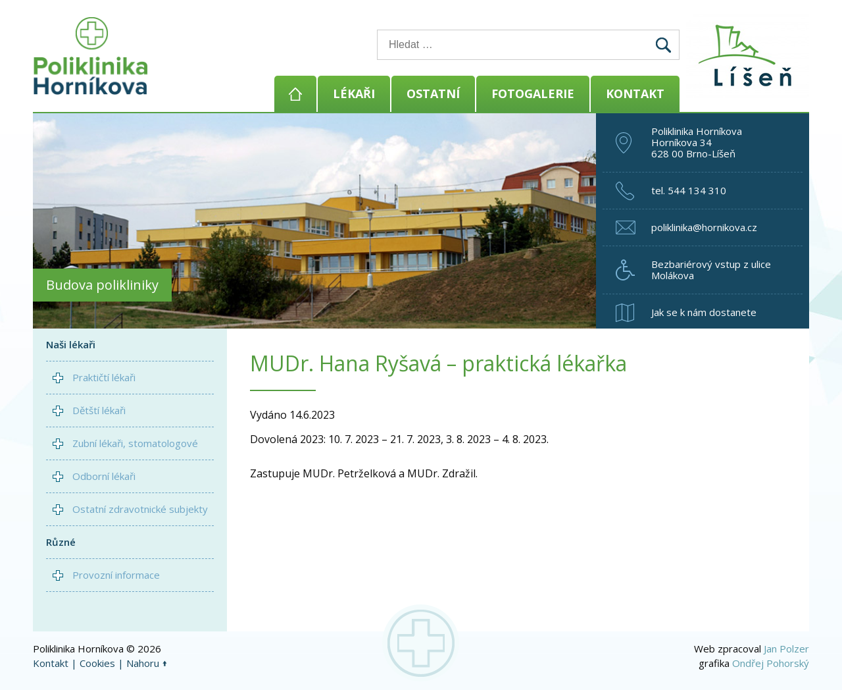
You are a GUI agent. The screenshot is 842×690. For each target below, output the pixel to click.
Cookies (97, 663)
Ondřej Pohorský (770, 663)
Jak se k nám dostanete (703, 312)
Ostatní (433, 93)
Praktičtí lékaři (104, 377)
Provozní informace (116, 574)
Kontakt (635, 93)
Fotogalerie (532, 93)
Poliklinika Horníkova (91, 56)
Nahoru (142, 663)
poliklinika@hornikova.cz (704, 227)
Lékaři (354, 93)
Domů (295, 94)
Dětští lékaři (99, 410)
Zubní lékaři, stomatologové (135, 443)
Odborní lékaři (104, 476)
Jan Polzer (786, 648)
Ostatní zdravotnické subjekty (140, 509)
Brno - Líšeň (750, 56)
